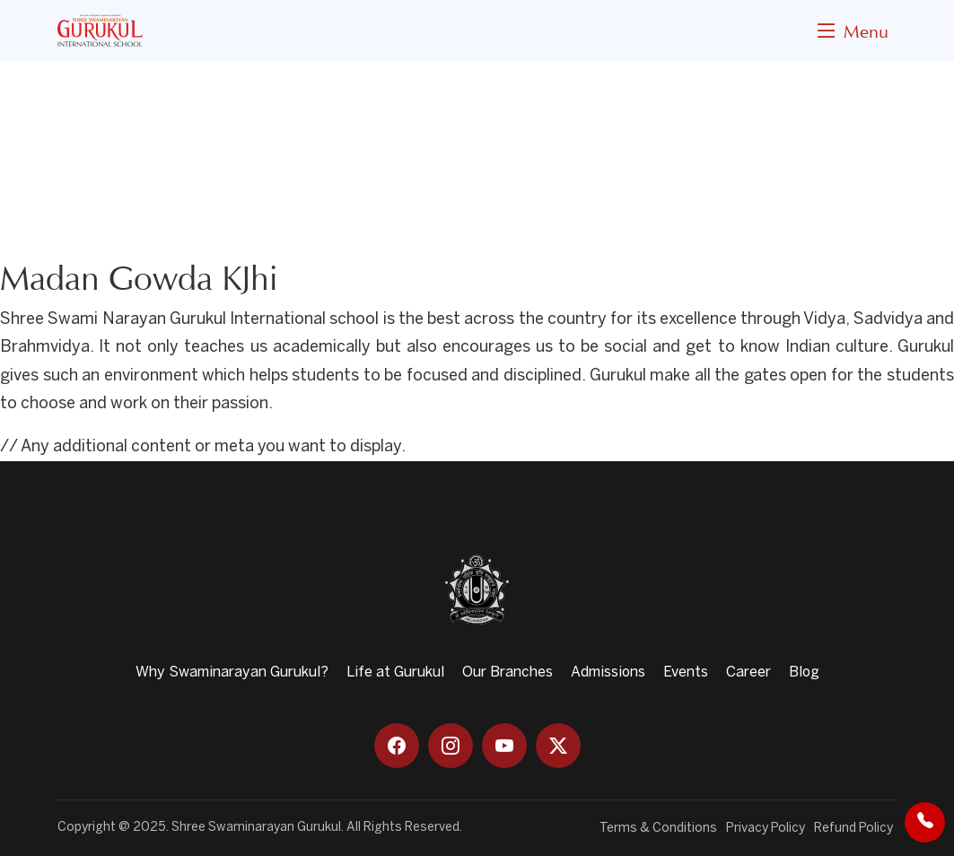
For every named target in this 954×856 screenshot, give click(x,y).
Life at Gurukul (395, 672)
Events (685, 672)
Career (748, 672)
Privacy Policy (765, 828)
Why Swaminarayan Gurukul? (232, 672)
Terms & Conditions (658, 828)
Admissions (608, 672)
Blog (804, 672)
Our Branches (507, 672)
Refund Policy (853, 828)
